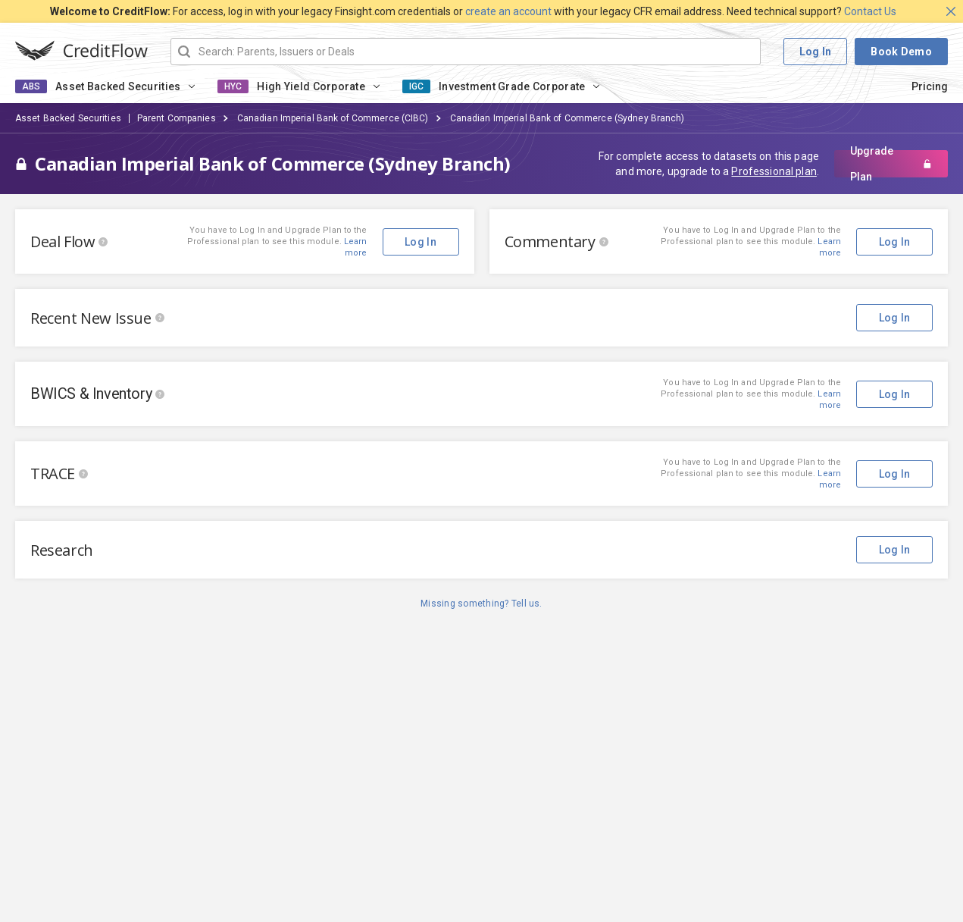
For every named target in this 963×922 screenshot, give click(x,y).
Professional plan (773, 171)
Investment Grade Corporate (512, 86)
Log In (815, 51)
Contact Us (870, 11)
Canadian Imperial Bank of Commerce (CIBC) (333, 118)
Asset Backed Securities (117, 86)
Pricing (929, 86)
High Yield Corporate (311, 86)
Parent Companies (176, 118)
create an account (508, 11)
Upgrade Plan (891, 163)
